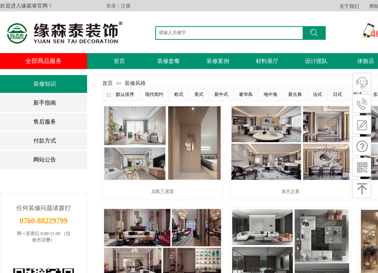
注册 (126, 6)
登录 (111, 6)
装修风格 (135, 83)
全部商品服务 (43, 61)
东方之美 (290, 191)
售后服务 (44, 122)
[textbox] (231, 32)
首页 (119, 61)
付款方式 (44, 141)
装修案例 (217, 61)
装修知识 (44, 84)
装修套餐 (168, 61)
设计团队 (316, 61)
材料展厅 (267, 61)
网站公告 (44, 160)
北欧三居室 (162, 191)
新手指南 (44, 103)
